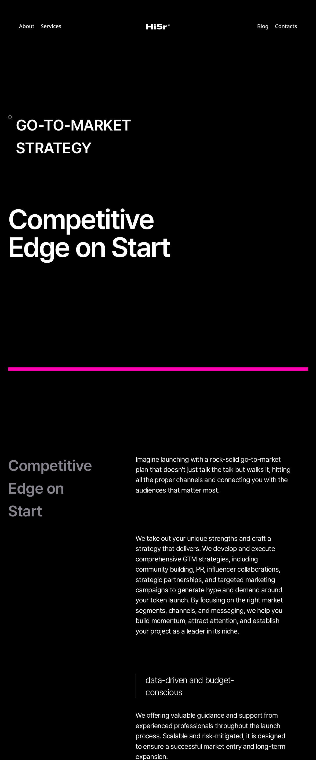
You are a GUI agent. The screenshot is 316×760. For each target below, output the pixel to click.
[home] (158, 27)
